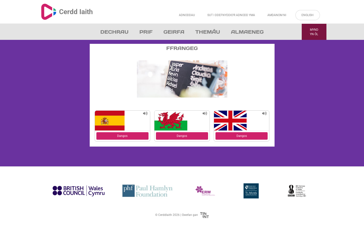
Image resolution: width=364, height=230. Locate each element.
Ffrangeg (182, 48)
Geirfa (173, 32)
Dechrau (114, 32)
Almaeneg (247, 32)
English (307, 15)
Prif (145, 32)
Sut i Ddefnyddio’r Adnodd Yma (231, 15)
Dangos (122, 136)
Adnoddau (187, 15)
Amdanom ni (276, 15)
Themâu (207, 32)
